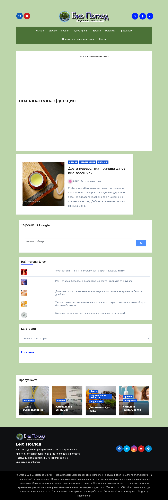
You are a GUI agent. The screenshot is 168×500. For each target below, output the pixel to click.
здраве (53, 31)
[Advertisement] (113, 103)
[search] (76, 242)
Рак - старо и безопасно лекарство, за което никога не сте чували (94, 281)
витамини (29, 401)
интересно (130, 401)
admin (73, 181)
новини (65, 31)
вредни (128, 396)
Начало (40, 31)
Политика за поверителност (78, 39)
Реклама (110, 31)
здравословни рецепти (98, 396)
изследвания (88, 162)
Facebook (27, 352)
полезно (102, 162)
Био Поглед (28, 444)
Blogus (141, 491)
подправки (96, 401)
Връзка (96, 31)
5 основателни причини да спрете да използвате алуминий (90, 313)
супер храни (81, 31)
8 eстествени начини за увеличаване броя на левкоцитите (90, 270)
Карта (102, 39)
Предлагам (126, 31)
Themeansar (83, 495)
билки (93, 391)
